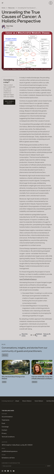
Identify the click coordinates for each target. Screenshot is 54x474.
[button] (25, 3)
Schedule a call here (8, 458)
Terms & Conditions (8, 437)
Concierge (5, 427)
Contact (4, 430)
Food (3, 423)
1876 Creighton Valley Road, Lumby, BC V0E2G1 (17, 445)
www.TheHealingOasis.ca (28, 279)
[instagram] (2, 471)
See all (5, 355)
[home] (50, 3)
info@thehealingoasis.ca (9, 451)
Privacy (4, 433)
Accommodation (7, 417)
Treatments (5, 420)
